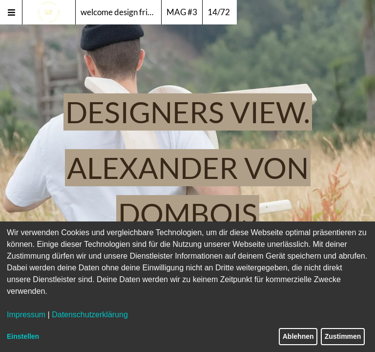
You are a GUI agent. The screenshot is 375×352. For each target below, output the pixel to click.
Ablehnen (298, 336)
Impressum (26, 314)
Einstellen (23, 336)
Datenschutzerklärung (90, 314)
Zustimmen (343, 336)
